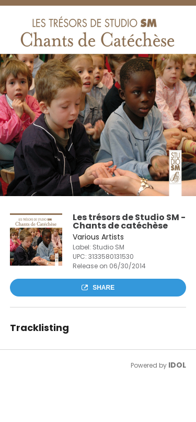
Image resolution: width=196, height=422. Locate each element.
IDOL (177, 365)
